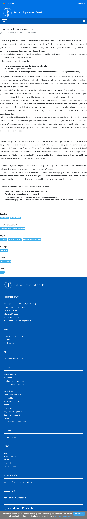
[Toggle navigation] (4, 21)
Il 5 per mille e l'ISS (11, 437)
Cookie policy (9, 343)
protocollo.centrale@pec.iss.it (19, 320)
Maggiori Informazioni (63, 516)
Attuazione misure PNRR (13, 358)
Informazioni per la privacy (14, 336)
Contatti (7, 339)
